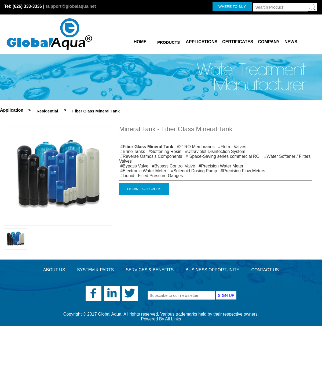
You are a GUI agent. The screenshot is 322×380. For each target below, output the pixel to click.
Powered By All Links (161, 319)
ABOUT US (54, 270)
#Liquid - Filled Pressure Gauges (151, 175)
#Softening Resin (163, 151)
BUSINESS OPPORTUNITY (212, 270)
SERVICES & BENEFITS (150, 270)
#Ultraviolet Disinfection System (213, 151)
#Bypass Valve (133, 166)
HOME (140, 40)
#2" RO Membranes (194, 146)
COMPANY (269, 40)
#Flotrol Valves (231, 146)
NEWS (290, 40)
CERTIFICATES (237, 40)
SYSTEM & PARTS (95, 270)
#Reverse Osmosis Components (150, 156)
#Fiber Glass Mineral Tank (146, 146)
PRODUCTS (168, 42)
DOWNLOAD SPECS (144, 189)
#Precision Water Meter (219, 166)
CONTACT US (265, 270)
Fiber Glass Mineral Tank (96, 111)
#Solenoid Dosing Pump (193, 171)
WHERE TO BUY (232, 7)
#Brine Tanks (132, 151)
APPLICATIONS (201, 40)
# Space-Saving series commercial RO (222, 156)
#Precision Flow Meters (241, 171)
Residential (47, 111)
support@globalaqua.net (70, 6)
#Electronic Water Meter (143, 171)
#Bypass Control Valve (172, 166)
